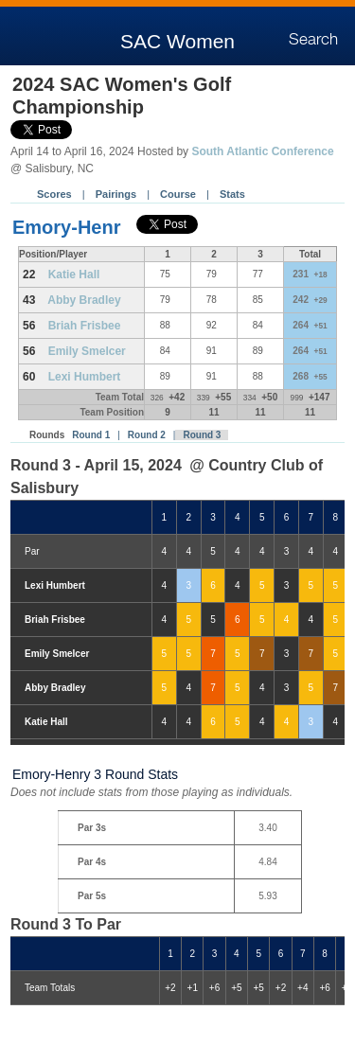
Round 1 (91, 435)
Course (178, 194)
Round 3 (202, 435)
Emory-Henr (66, 227)
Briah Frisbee (84, 325)
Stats (232, 194)
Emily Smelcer (87, 351)
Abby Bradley (83, 300)
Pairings (116, 194)
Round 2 (147, 435)
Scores (54, 194)
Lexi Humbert (84, 376)
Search (313, 39)
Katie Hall (74, 274)
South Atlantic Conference (262, 151)
